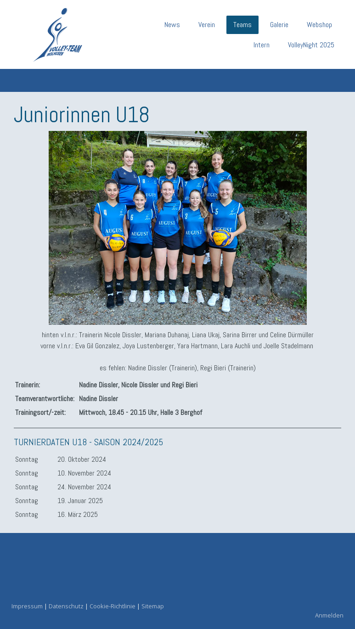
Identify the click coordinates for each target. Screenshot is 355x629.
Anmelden (329, 615)
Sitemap (152, 606)
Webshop (319, 24)
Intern (262, 45)
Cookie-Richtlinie (112, 606)
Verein (206, 24)
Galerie (279, 24)
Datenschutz (66, 606)
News (172, 24)
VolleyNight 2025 (311, 45)
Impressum (27, 606)
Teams (242, 24)
